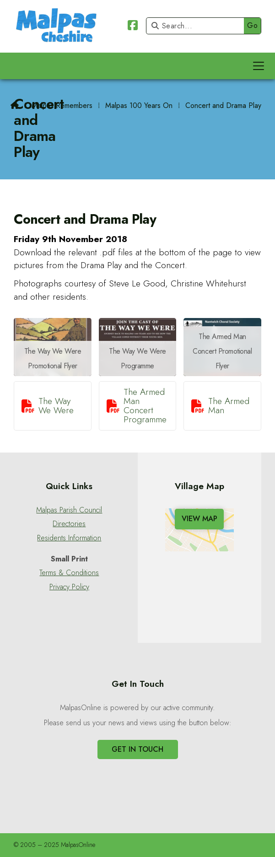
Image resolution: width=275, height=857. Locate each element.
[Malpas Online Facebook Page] (133, 27)
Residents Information (69, 538)
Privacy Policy (69, 587)
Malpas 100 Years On (139, 105)
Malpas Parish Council (69, 510)
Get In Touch (137, 749)
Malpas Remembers (62, 105)
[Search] (197, 26)
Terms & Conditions (69, 573)
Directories (69, 524)
